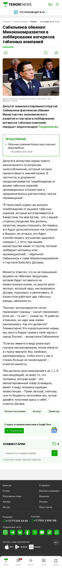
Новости (7, 485)
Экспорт (37, 411)
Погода (6, 507)
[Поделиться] (56, 53)
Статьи (6, 490)
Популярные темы (12, 496)
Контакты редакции (49, 490)
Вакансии (44, 496)
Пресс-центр (45, 507)
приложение (23, 542)
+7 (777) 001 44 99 (17, 520)
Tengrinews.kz (48, 126)
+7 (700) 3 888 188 (45, 520)
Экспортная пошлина (15, 411)
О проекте (44, 485)
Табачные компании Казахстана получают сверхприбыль (32, 146)
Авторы (7, 501)
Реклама (43, 501)
